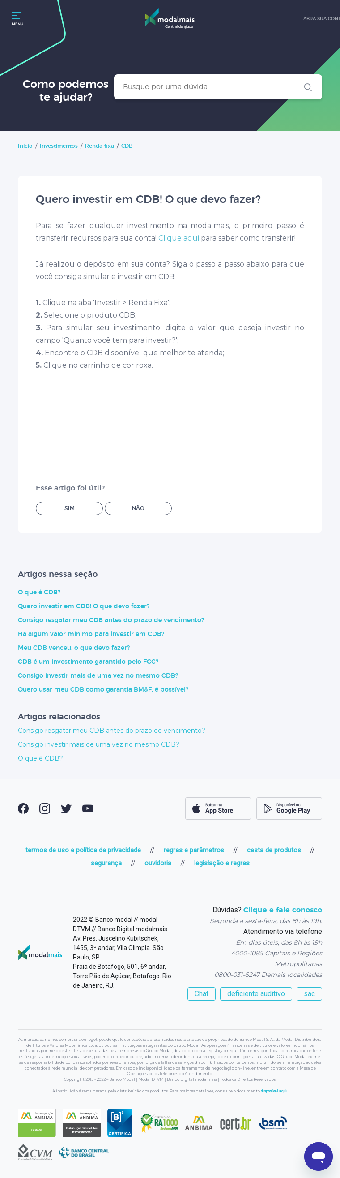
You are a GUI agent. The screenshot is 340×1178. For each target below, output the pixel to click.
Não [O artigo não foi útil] (138, 508)
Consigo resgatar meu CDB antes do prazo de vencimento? (111, 620)
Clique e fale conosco (282, 910)
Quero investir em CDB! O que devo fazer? (83, 606)
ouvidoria (157, 863)
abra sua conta (315, 19)
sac (309, 993)
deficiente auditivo (256, 993)
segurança (106, 863)
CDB (127, 146)
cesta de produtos (274, 850)
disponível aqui (274, 1091)
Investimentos (59, 146)
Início (25, 146)
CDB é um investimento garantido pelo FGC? (88, 662)
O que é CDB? (39, 592)
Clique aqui (178, 238)
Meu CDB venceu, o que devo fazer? (74, 648)
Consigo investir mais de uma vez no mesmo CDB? (98, 676)
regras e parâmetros (194, 850)
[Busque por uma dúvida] (218, 86)
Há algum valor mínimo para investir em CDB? (91, 634)
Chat (201, 993)
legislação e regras (222, 863)
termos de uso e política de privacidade (83, 850)
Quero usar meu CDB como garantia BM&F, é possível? (103, 690)
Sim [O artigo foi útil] (69, 508)
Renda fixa (99, 146)
